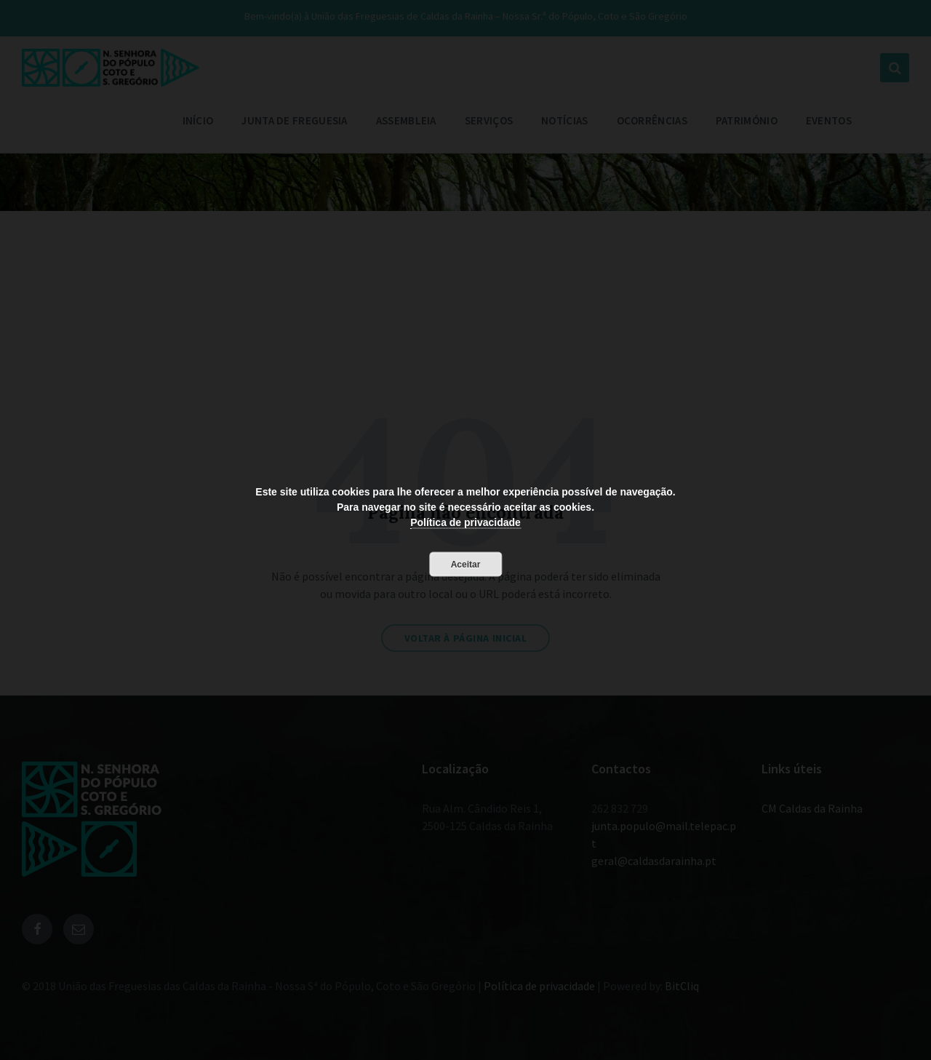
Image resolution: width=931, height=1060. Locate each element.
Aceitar (466, 564)
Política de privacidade (465, 521)
